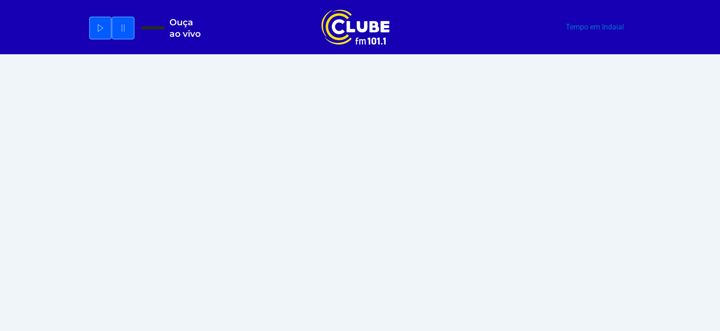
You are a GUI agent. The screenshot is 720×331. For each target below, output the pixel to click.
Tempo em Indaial (595, 27)
